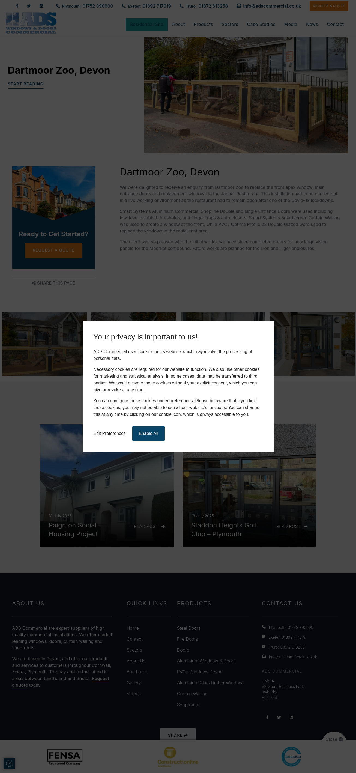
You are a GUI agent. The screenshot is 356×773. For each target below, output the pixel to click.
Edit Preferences (110, 433)
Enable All (148, 433)
